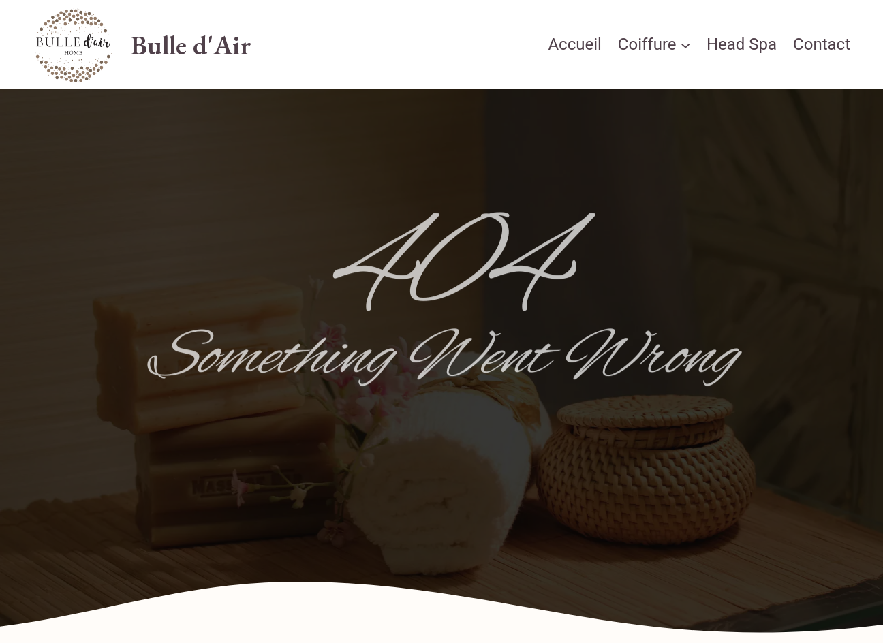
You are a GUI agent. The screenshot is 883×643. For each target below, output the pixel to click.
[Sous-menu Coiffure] (685, 45)
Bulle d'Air (191, 45)
